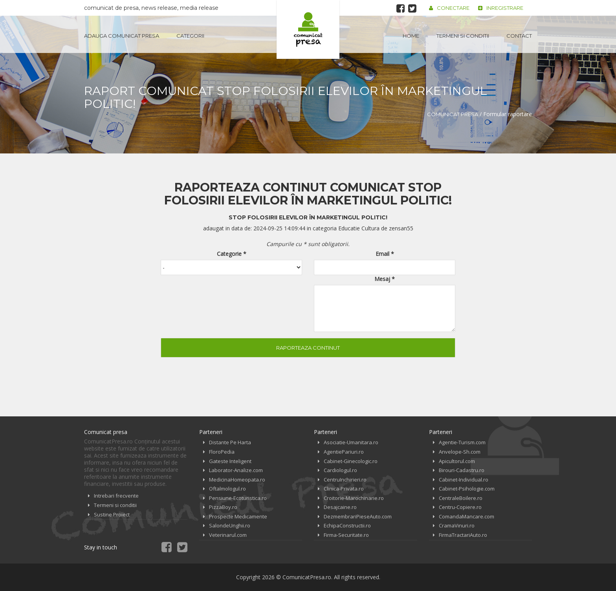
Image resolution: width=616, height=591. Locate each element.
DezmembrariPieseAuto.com (358, 516)
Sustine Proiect (112, 514)
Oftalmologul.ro (227, 488)
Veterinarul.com (228, 534)
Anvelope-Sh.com (459, 451)
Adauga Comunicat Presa (121, 36)
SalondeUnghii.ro (229, 525)
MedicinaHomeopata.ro (237, 479)
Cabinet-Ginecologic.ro (351, 461)
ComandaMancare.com (466, 516)
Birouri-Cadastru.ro (461, 470)
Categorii (190, 36)
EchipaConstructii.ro (347, 525)
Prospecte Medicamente (238, 516)
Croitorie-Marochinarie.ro (354, 498)
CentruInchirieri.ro (345, 479)
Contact (519, 36)
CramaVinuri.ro (457, 525)
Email (385, 253)
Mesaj (384, 279)
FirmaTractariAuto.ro (463, 534)
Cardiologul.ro (340, 470)
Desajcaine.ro (340, 507)
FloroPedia (222, 451)
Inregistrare (500, 8)
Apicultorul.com (457, 461)
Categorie (231, 253)
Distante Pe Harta (230, 442)
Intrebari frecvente (116, 495)
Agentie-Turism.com (462, 442)
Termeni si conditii (462, 36)
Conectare (449, 8)
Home (411, 36)
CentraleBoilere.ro (460, 498)
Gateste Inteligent (230, 461)
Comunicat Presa (452, 114)
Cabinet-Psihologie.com (467, 488)
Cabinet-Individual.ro (463, 479)
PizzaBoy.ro (223, 507)
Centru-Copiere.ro (460, 507)
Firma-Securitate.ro (346, 534)
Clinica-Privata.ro (344, 488)
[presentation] (220, 298)
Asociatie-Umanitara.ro (351, 442)
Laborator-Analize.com (236, 470)
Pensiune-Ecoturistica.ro (238, 498)
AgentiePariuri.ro (344, 451)
